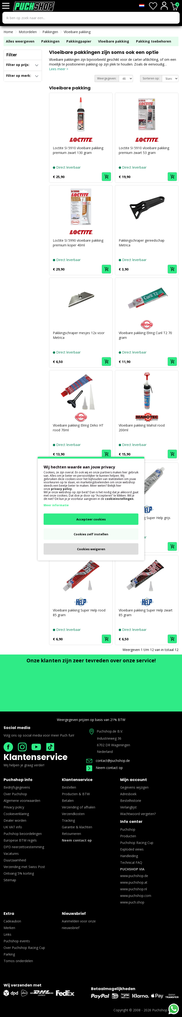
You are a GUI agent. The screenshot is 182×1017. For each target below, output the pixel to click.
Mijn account (133, 779)
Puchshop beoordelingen (23, 833)
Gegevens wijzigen (134, 787)
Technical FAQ (131, 862)
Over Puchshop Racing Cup (24, 947)
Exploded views (132, 849)
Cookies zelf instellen (91, 534)
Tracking (68, 820)
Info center (131, 821)
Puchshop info (18, 779)
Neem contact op (104, 767)
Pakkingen (50, 32)
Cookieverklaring (16, 814)
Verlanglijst (128, 807)
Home (8, 32)
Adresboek (128, 794)
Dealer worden (15, 820)
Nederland (105, 751)
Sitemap (10, 880)
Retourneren (71, 833)
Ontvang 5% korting (19, 873)
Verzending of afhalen (78, 807)
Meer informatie (56, 505)
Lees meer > (58, 69)
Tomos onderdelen (18, 961)
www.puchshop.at (133, 882)
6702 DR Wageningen (113, 745)
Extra (9, 913)
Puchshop (127, 829)
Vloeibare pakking (77, 32)
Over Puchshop (15, 794)
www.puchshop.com (135, 895)
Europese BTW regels (20, 840)
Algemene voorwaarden (22, 800)
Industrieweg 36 (109, 738)
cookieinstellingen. (119, 499)
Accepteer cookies (91, 519)
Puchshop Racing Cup (136, 842)
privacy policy (61, 489)
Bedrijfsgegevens (17, 787)
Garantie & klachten (77, 827)
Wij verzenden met (22, 985)
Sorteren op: (151, 78)
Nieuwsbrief (74, 913)
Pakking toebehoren (153, 41)
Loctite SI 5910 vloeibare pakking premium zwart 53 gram (144, 150)
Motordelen (28, 32)
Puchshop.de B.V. (110, 731)
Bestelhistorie (130, 800)
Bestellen (69, 787)
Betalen (68, 800)
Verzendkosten (73, 814)
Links (7, 934)
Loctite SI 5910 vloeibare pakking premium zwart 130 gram (78, 150)
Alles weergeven (20, 41)
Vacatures (11, 853)
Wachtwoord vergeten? (138, 814)
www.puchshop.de (134, 875)
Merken (9, 927)
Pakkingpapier (78, 41)
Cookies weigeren (91, 549)
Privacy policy (14, 807)
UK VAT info (13, 827)
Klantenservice (36, 757)
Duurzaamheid (15, 860)
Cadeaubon (12, 921)
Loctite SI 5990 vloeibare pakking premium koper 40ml (78, 242)
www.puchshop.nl (133, 889)
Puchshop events (17, 941)
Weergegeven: (106, 78)
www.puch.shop (132, 902)
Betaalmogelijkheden (113, 988)
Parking (9, 954)
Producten (128, 836)
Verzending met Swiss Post (24, 866)
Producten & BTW (76, 794)
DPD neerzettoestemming (24, 847)
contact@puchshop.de (108, 760)
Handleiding (129, 856)
